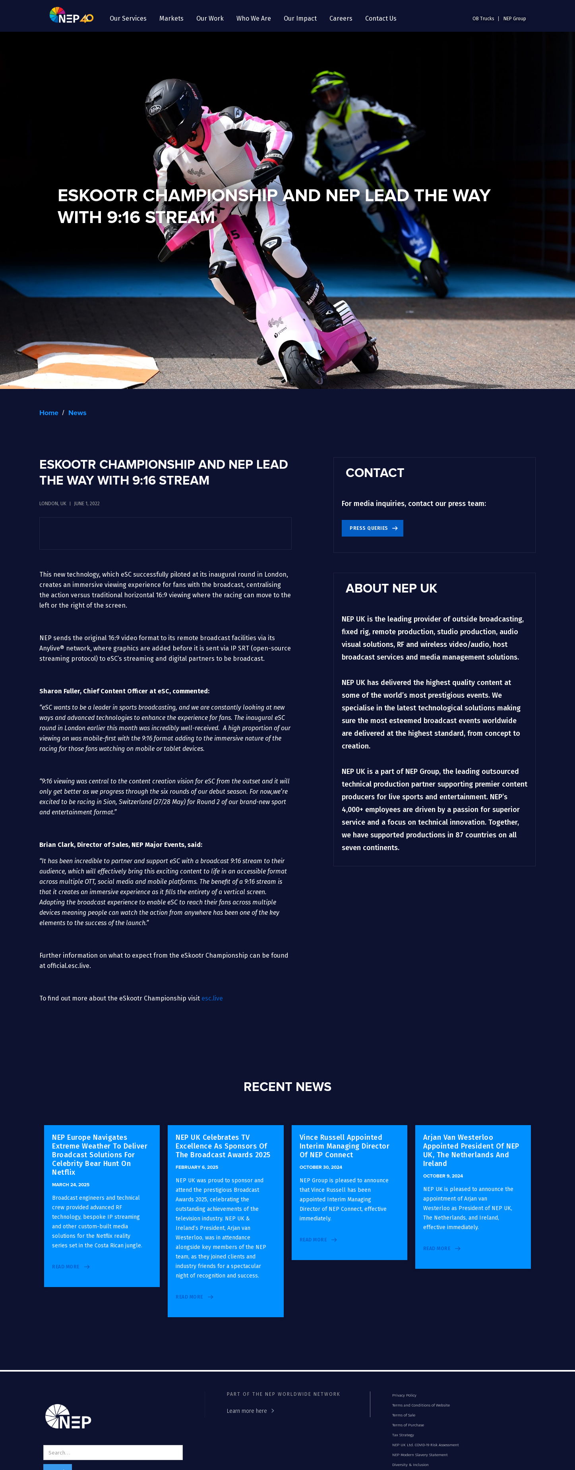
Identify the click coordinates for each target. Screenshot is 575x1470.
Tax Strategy (403, 1435)
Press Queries (369, 528)
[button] (128, 19)
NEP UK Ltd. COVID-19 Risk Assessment (425, 1445)
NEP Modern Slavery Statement (420, 1455)
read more (65, 1267)
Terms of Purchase (408, 1425)
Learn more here (247, 1411)
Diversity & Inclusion (410, 1464)
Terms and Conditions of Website (421, 1405)
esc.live (212, 998)
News (77, 413)
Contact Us (381, 18)
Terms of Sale (403, 1415)
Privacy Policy (404, 1395)
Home (48, 413)
